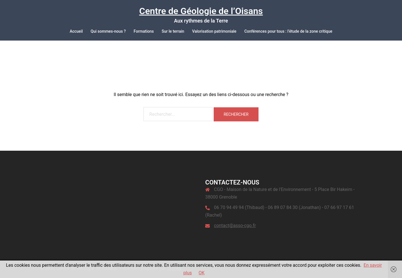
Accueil (76, 31)
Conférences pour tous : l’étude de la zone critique (288, 31)
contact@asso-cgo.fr (235, 225)
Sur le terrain (173, 31)
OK (201, 272)
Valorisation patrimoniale (214, 31)
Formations (144, 31)
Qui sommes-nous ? (108, 31)
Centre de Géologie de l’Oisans (201, 11)
